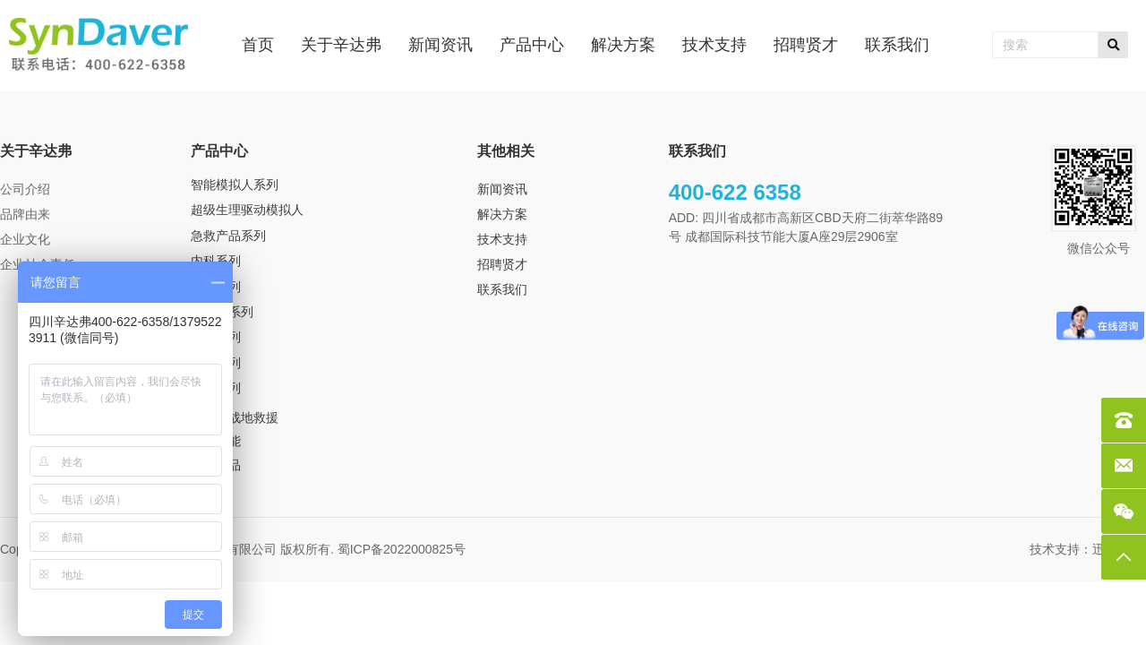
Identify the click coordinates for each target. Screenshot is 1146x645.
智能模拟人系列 (234, 184)
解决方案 (502, 214)
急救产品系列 (228, 235)
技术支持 (502, 239)
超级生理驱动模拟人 (247, 209)
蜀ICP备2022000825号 (403, 549)
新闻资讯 (502, 189)
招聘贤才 (502, 264)
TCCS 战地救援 (234, 417)
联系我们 (502, 289)
